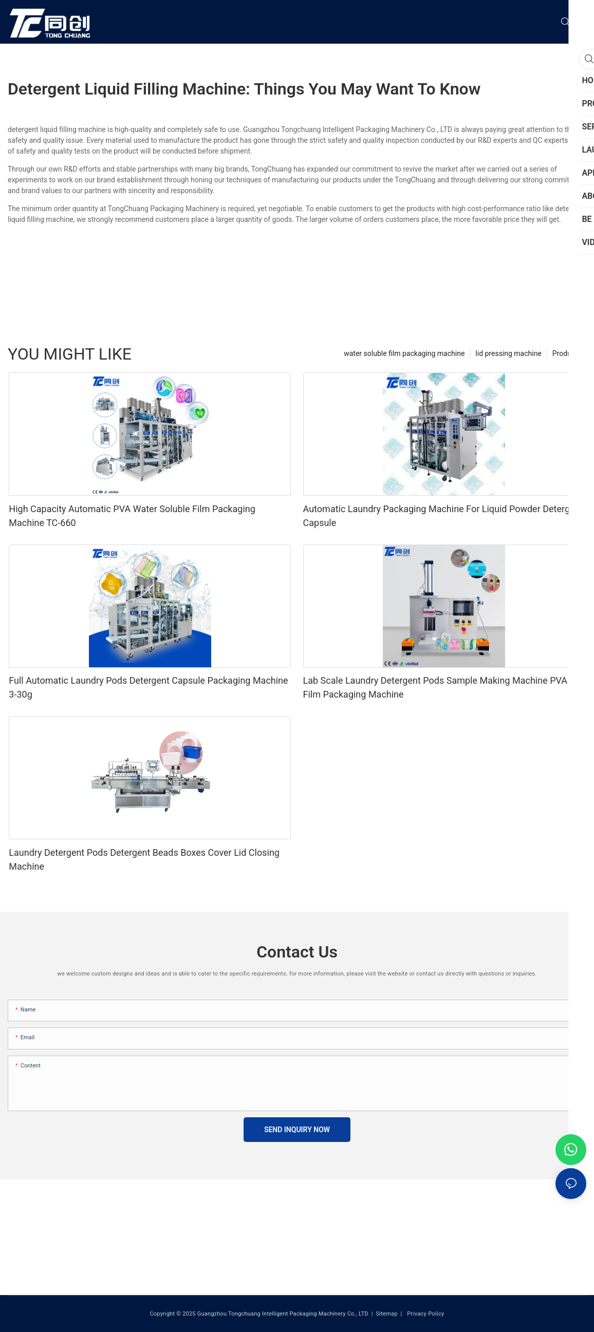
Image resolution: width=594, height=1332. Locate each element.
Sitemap (386, 1313)
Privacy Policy (424, 1313)
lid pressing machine (508, 353)
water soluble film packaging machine (404, 353)
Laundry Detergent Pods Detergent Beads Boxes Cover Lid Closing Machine (144, 859)
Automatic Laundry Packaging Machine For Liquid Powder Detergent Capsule (443, 515)
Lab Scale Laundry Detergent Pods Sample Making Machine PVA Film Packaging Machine (435, 687)
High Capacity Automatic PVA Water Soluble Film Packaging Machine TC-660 (132, 515)
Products (566, 353)
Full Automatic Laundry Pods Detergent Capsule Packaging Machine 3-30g (148, 687)
